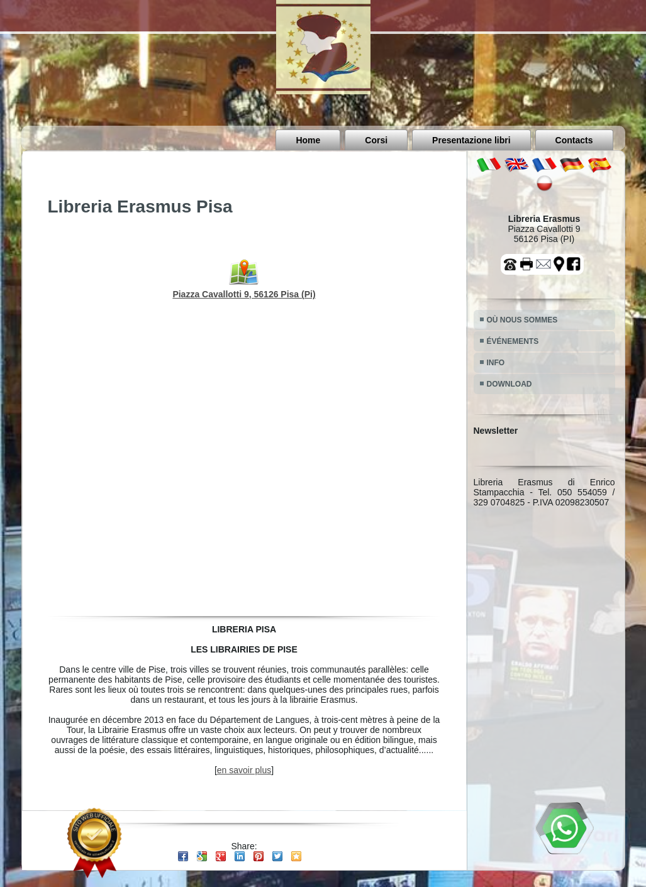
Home (308, 140)
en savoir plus (244, 770)
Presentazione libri (471, 140)
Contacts (574, 140)
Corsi (376, 140)
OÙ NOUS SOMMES (522, 320)
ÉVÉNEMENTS (513, 341)
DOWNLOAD (509, 384)
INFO (496, 362)
